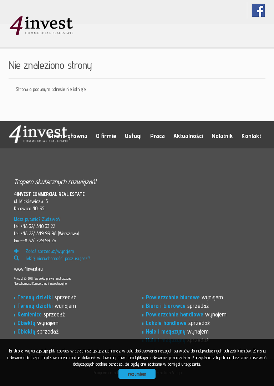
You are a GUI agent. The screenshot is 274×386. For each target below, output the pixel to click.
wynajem (46, 305)
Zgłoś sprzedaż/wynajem (44, 251)
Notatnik (222, 135)
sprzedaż (46, 297)
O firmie (106, 135)
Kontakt (251, 135)
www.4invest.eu (28, 269)
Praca (157, 135)
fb (258, 10)
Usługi (133, 135)
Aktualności (188, 135)
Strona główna (67, 135)
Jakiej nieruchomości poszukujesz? (52, 258)
